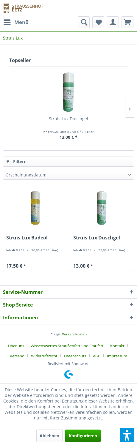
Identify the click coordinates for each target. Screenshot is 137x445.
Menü (16, 22)
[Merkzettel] (98, 22)
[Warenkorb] (127, 22)
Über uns (16, 345)
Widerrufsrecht (44, 356)
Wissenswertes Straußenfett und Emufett (67, 345)
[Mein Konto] (113, 22)
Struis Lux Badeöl (27, 238)
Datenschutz (75, 356)
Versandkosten (74, 334)
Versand (17, 356)
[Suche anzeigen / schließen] (84, 22)
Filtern (16, 161)
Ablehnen (49, 435)
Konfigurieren (83, 435)
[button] (127, 435)
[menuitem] (16, 22)
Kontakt (117, 345)
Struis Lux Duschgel (68, 118)
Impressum (117, 356)
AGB (96, 356)
